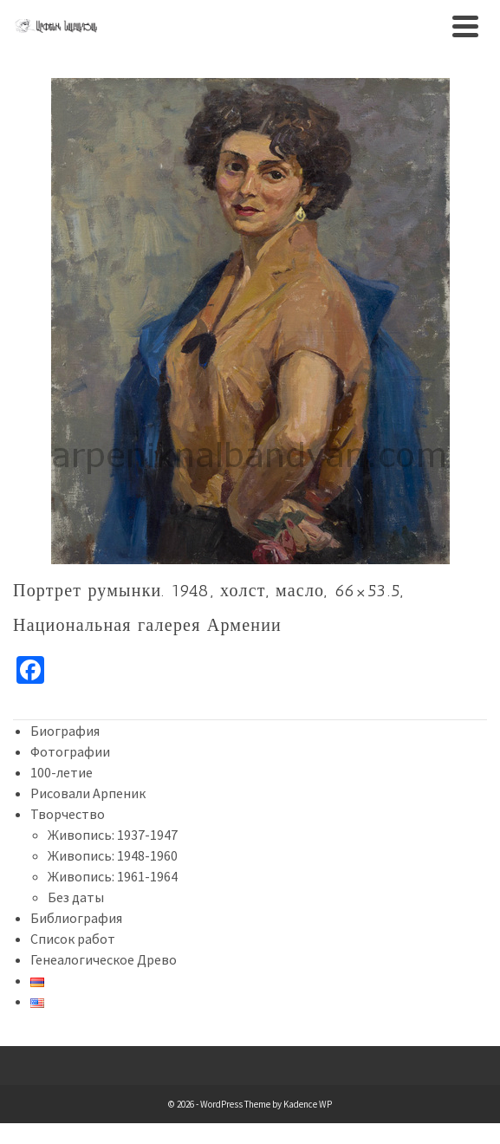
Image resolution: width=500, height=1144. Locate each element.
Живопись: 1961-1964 (113, 876)
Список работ (72, 938)
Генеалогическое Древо (103, 959)
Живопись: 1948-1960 (113, 855)
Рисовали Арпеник (88, 793)
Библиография (76, 917)
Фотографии (70, 751)
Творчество (67, 813)
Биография (65, 730)
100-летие (61, 772)
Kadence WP (307, 1104)
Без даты (76, 897)
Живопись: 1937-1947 (113, 834)
